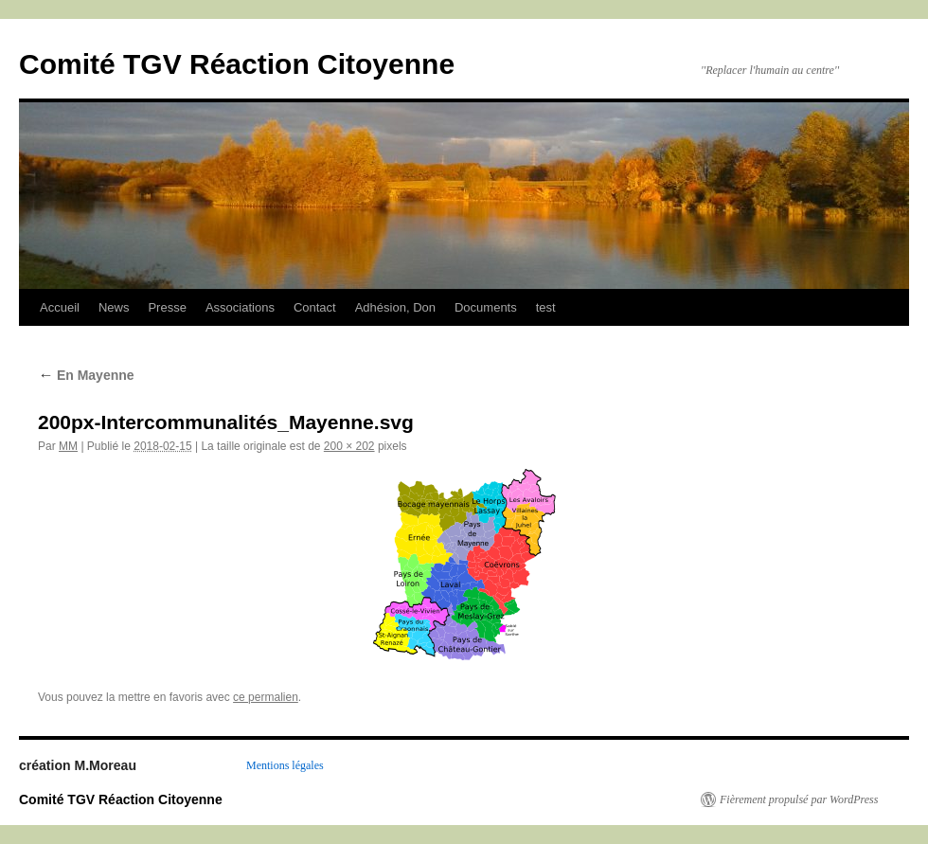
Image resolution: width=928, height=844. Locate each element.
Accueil (60, 307)
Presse (167, 307)
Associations (240, 307)
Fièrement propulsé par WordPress (799, 799)
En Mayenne (86, 375)
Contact (315, 307)
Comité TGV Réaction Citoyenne (237, 64)
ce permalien (265, 697)
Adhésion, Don (395, 307)
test (546, 307)
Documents (486, 307)
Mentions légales (285, 765)
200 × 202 (349, 446)
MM (68, 446)
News (114, 307)
